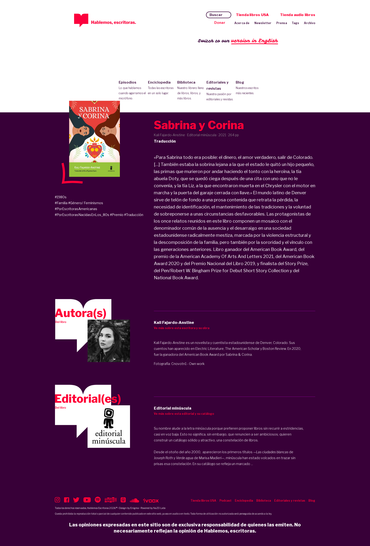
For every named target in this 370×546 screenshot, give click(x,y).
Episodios (132, 90)
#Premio (116, 215)
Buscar (216, 15)
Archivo (309, 23)
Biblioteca (190, 90)
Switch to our (238, 41)
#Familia (61, 203)
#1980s (61, 197)
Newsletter (263, 23)
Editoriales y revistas (220, 91)
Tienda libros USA (252, 15)
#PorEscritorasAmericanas (76, 209)
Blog (249, 88)
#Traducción (133, 215)
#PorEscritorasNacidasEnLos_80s (82, 215)
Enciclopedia (161, 88)
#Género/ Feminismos (85, 203)
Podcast (225, 500)
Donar (219, 23)
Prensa (281, 23)
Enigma (134, 508)
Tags (295, 23)
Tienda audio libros (297, 15)
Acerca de (242, 23)
